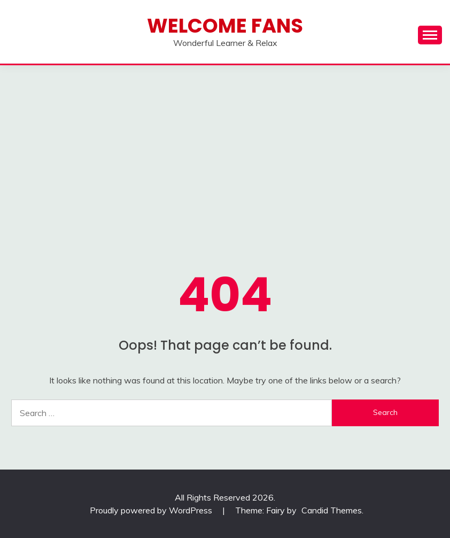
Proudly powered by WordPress (152, 510)
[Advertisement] (225, 145)
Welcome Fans (225, 26)
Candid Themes (331, 510)
